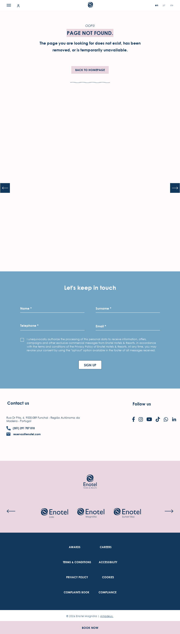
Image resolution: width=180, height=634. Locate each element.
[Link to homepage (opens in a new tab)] (90, 475)
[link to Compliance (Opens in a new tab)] (107, 592)
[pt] (164, 5)
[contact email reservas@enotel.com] (23, 434)
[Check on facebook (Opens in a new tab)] (133, 420)
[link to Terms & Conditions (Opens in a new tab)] (77, 562)
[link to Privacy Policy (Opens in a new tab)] (77, 577)
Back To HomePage (90, 70)
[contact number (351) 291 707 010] (20, 428)
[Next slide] (175, 188)
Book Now (90, 627)
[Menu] (8, 5)
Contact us (18, 403)
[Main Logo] (90, 6)
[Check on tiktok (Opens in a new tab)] (158, 420)
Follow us (142, 403)
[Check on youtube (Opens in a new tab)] (149, 419)
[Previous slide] (5, 188)
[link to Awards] (74, 547)
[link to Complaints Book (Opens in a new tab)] (76, 592)
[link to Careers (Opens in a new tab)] (106, 547)
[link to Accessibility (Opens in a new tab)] (108, 562)
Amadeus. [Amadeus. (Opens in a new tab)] (106, 616)
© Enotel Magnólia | (89, 616)
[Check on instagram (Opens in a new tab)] (141, 419)
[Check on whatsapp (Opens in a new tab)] (166, 419)
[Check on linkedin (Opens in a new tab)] (174, 419)
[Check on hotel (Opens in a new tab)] (54, 513)
